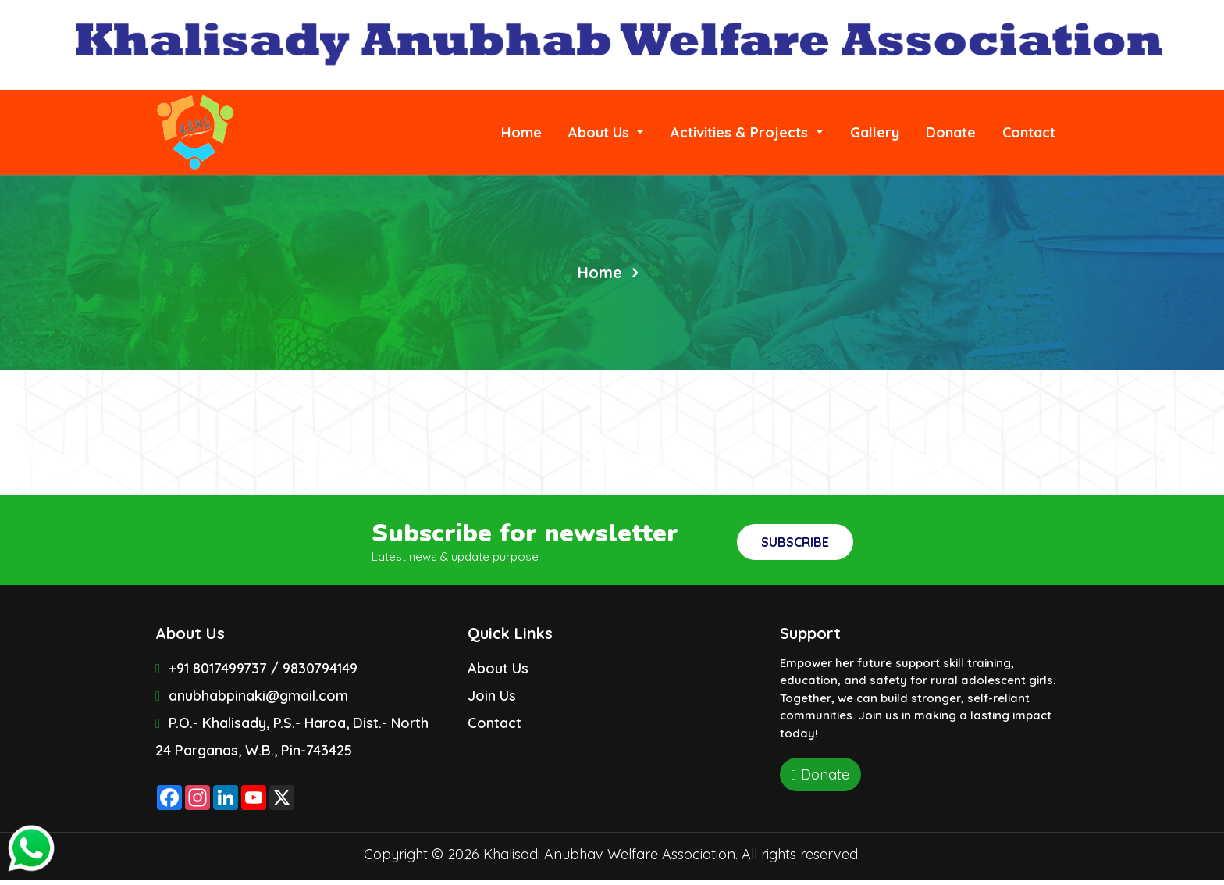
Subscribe (795, 542)
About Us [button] (600, 132)
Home (528, 131)
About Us (498, 668)
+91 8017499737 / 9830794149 (256, 668)
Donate (951, 132)
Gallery (874, 132)
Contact (1028, 132)
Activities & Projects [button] (741, 132)
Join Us (492, 696)
